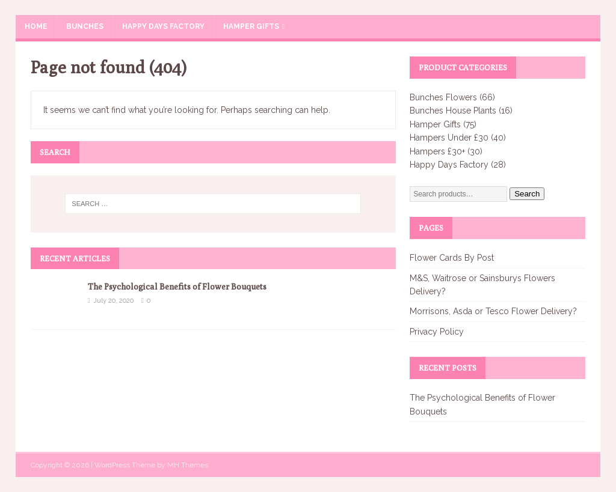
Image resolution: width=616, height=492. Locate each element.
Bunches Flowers (443, 97)
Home (36, 26)
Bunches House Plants (453, 110)
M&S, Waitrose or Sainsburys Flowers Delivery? (482, 284)
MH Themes (187, 465)
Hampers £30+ (437, 151)
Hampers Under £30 (449, 137)
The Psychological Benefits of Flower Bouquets (177, 286)
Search (527, 193)
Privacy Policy (437, 331)
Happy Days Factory (163, 26)
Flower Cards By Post (452, 258)
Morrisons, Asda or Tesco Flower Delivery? (493, 311)
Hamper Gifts (251, 26)
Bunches (84, 26)
